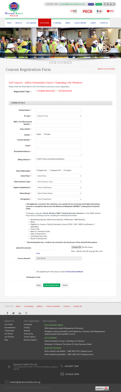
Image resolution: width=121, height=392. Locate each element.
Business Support (30, 340)
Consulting (28, 324)
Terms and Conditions (74, 272)
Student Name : (25, 110)
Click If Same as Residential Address (49, 159)
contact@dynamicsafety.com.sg (71, 4)
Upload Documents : (24, 248)
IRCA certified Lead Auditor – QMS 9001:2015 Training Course (68, 351)
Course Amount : (25, 258)
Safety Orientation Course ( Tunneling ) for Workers (64, 341)
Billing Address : (25, 160)
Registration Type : (23, 91)
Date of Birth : (26, 129)
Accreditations (10, 328)
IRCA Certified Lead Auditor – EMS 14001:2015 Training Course (69, 354)
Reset (65, 285)
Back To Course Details (106, 69)
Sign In (91, 4)
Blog (6, 340)
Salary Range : (26, 193)
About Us (18, 23)
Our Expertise (31, 23)
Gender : (28, 135)
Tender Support (29, 337)
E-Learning (57, 23)
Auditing (27, 331)
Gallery (67, 23)
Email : (29, 146)
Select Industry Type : (23, 182)
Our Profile (9, 324)
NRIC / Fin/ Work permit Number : (23, 123)
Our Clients (9, 334)
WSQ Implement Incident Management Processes (64, 328)
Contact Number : (24, 140)
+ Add (37, 253)
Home (9, 23)
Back (39, 285)
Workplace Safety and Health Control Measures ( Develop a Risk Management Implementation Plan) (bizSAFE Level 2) (75, 332)
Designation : (26, 199)
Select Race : (26, 176)
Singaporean (41, 170)
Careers (93, 23)
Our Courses (44, 23)
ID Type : (28, 116)
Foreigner (67, 170)
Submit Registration (51, 285)
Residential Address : (23, 151)
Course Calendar (80, 23)
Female (46, 134)
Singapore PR (55, 170)
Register (99, 4)
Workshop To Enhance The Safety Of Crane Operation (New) (68, 344)
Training (27, 328)
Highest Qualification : (22, 187)
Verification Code (33, 277)
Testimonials (9, 331)
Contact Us (104, 23)
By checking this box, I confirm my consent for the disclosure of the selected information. (62, 242)
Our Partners (9, 337)
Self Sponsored (64, 91)
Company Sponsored (45, 91)
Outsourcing (28, 334)
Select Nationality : (24, 171)
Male (38, 134)
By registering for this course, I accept (50, 272)
